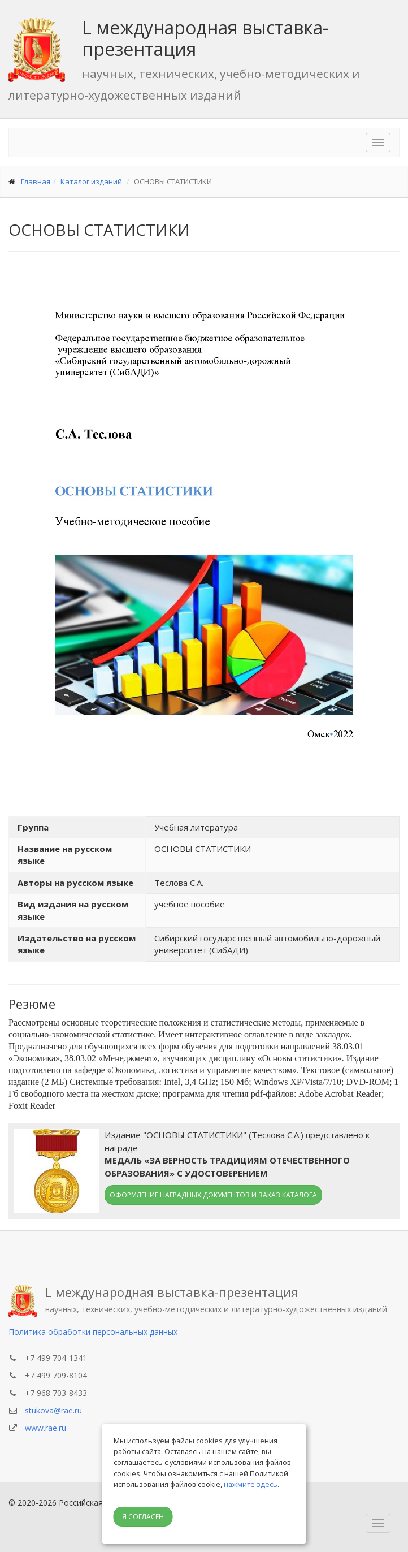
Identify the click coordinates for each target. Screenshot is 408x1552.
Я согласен (143, 1516)
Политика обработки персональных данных (92, 1331)
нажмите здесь (250, 1484)
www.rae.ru (45, 1428)
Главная (35, 181)
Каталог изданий (91, 181)
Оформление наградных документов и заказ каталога (213, 1195)
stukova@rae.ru (53, 1410)
